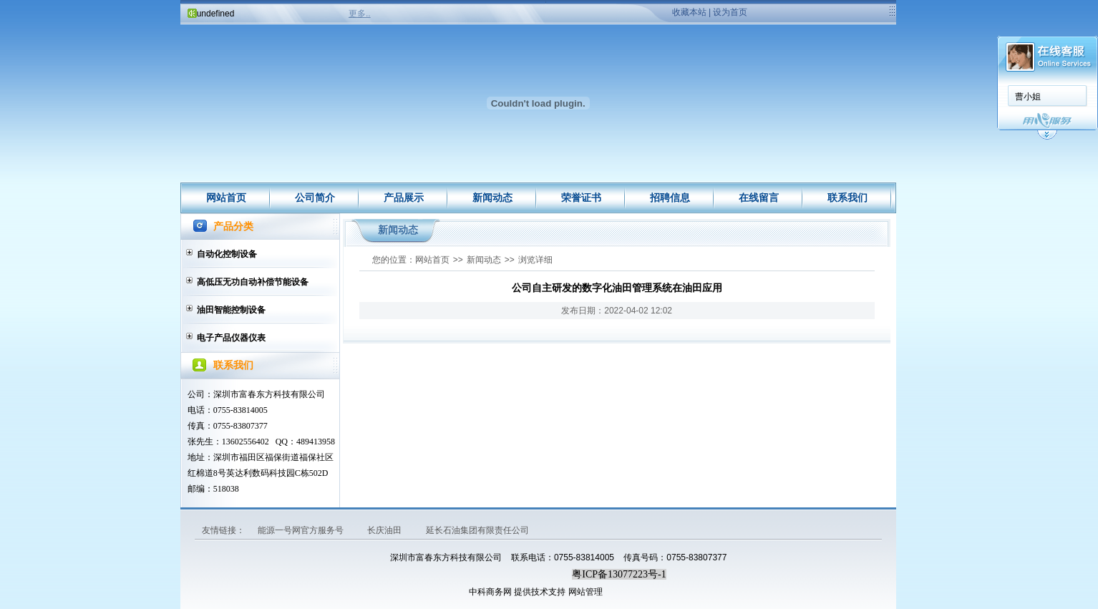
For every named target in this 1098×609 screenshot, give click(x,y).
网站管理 (585, 592)
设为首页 (730, 12)
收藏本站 (689, 12)
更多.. (360, 14)
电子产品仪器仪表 (231, 338)
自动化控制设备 (227, 254)
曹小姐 (1028, 97)
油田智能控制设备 (231, 310)
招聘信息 (670, 197)
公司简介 (315, 197)
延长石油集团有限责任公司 (477, 530)
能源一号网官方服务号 (302, 530)
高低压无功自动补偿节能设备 (252, 282)
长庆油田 (385, 530)
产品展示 (404, 197)
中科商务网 (490, 592)
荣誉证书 (581, 197)
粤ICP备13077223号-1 (619, 574)
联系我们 (847, 197)
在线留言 (759, 197)
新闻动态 (492, 197)
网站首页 (226, 197)
